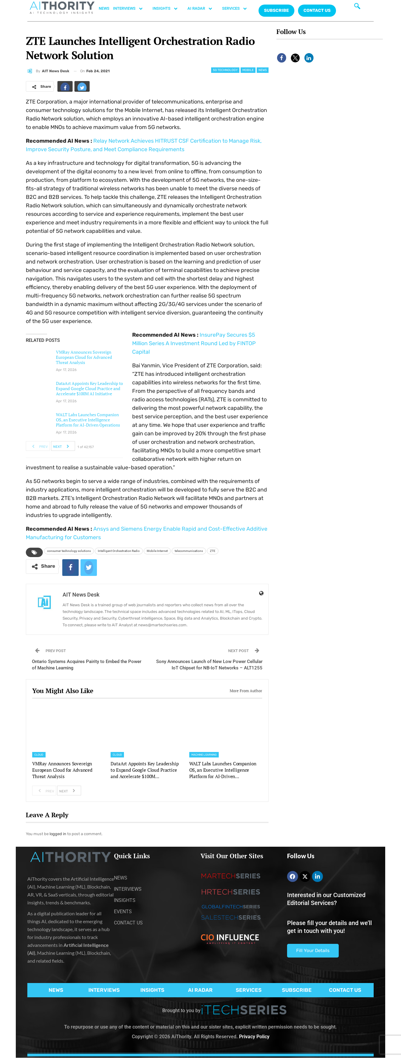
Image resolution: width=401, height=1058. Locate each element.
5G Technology (225, 70)
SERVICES (237, 8)
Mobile (248, 70)
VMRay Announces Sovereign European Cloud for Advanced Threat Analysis (84, 357)
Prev (38, 446)
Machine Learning (204, 754)
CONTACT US (317, 10)
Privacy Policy (254, 1036)
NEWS (104, 8)
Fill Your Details (313, 950)
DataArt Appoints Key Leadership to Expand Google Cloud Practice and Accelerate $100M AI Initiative (89, 388)
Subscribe (276, 10)
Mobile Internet (157, 551)
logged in (58, 834)
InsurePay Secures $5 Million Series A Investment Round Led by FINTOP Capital (194, 343)
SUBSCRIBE (297, 990)
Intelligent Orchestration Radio (119, 551)
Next (62, 446)
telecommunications (189, 551)
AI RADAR (202, 8)
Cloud (38, 754)
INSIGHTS (168, 8)
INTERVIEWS (131, 8)
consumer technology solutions (69, 551)
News (263, 70)
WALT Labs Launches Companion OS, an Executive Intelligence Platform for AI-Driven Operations (88, 420)
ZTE (212, 551)
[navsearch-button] (357, 8)
